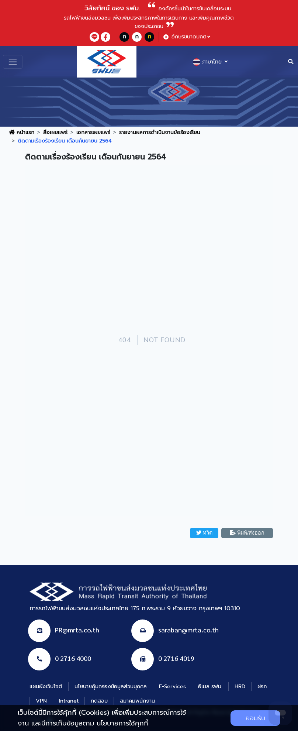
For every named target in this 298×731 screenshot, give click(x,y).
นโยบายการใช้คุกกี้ (122, 723)
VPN (41, 701)
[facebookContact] (105, 37)
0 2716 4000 (73, 658)
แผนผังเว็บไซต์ (46, 686)
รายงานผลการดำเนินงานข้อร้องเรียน (159, 132)
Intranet (69, 701)
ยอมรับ (255, 718)
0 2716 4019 (176, 658)
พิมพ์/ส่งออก (247, 532)
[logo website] (106, 61)
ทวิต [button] (204, 532)
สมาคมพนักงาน (137, 701)
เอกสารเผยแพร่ (93, 132)
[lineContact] (94, 37)
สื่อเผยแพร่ (55, 132)
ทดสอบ (99, 701)
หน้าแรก (21, 132)
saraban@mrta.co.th (188, 629)
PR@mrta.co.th (77, 629)
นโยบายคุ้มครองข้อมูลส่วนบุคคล (110, 686)
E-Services (172, 686)
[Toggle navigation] (12, 62)
